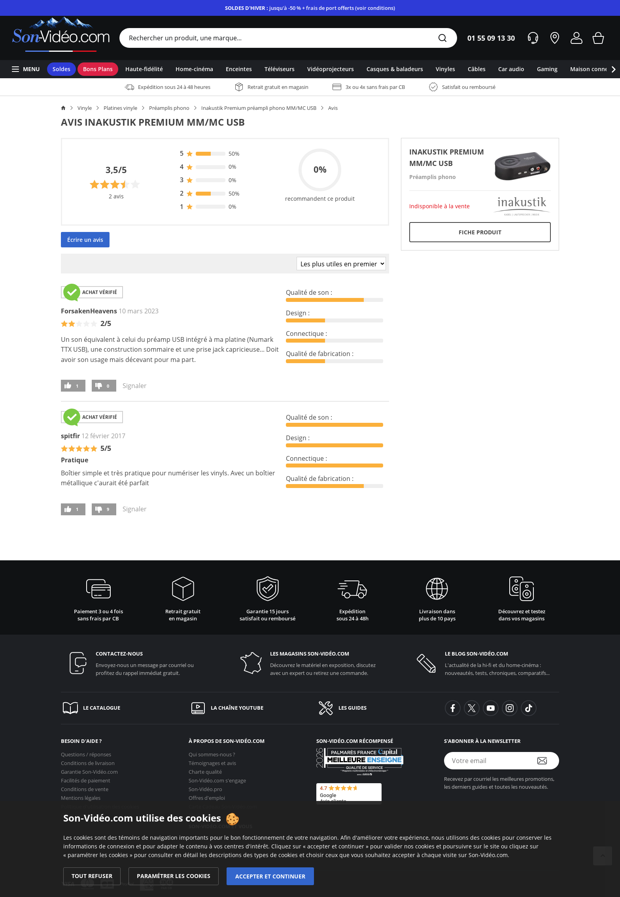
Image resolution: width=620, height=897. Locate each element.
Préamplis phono (169, 107)
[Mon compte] (576, 38)
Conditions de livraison (88, 760)
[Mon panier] (598, 38)
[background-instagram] (509, 708)
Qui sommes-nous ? (212, 752)
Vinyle (85, 107)
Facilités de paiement (85, 778)
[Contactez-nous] (135, 663)
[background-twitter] (471, 708)
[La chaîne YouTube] (246, 708)
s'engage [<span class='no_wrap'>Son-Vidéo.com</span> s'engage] (217, 778)
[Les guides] (373, 708)
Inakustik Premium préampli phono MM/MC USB (258, 107)
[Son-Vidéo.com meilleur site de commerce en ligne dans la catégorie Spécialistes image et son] (359, 761)
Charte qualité (205, 769)
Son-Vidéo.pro (205, 786)
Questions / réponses (86, 752)
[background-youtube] (490, 708)
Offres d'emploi (207, 795)
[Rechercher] (442, 38)
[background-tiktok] (528, 708)
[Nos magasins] (555, 38)
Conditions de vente (84, 786)
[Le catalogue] (118, 708)
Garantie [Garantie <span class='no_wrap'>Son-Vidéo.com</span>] (89, 769)
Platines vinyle (120, 107)
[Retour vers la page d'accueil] (60, 38)
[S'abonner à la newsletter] (547, 760)
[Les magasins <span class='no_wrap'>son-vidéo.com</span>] (309, 663)
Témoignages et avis (212, 760)
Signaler (135, 385)
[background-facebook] (452, 708)
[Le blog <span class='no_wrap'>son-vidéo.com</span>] (484, 663)
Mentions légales (80, 795)
